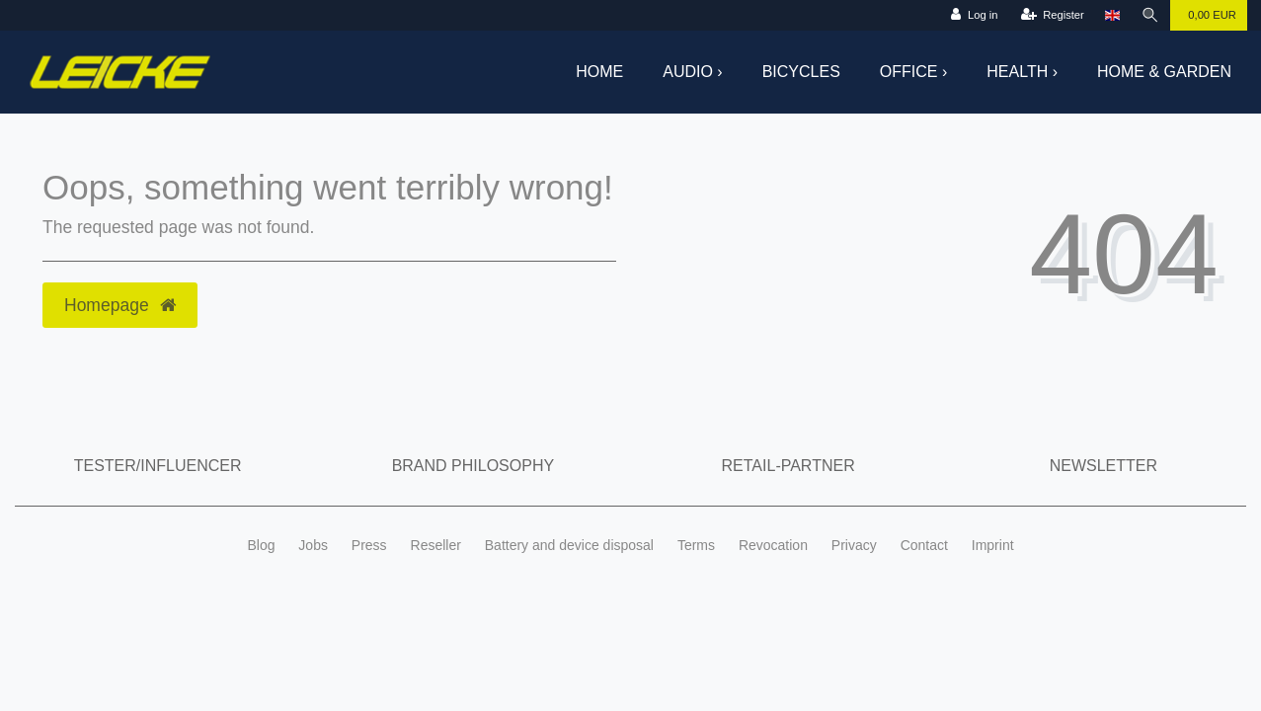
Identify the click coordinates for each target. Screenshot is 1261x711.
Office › (913, 71)
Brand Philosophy (473, 465)
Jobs (313, 545)
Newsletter (1103, 465)
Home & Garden (1164, 71)
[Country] (1112, 15)
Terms (696, 545)
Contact (924, 545)
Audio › (692, 71)
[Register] (1052, 15)
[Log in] (974, 15)
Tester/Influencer (158, 465)
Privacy (854, 545)
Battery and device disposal (569, 545)
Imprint (993, 545)
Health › (1022, 71)
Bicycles (801, 71)
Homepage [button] (120, 305)
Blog (261, 545)
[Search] (1150, 15)
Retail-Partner (788, 465)
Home (599, 71)
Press (369, 545)
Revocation (773, 545)
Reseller (436, 545)
